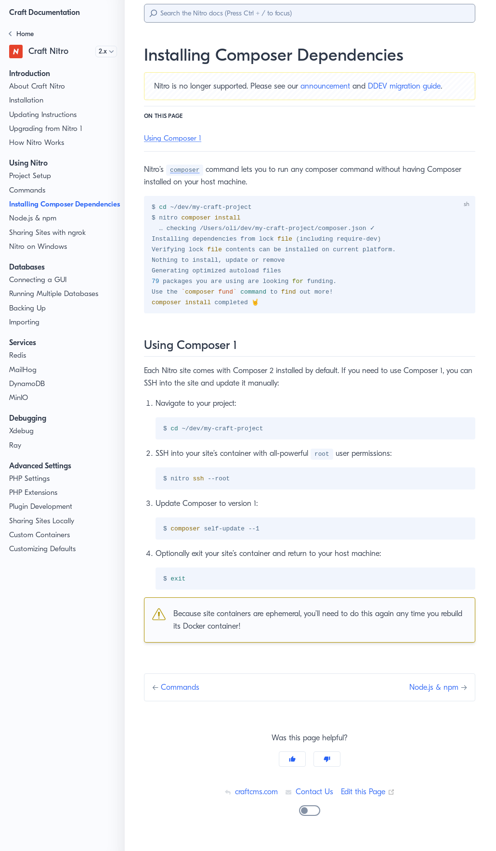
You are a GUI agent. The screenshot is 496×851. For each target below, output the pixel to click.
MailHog (22, 380)
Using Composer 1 (174, 138)
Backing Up (28, 318)
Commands (28, 190)
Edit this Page (368, 796)
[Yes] (292, 763)
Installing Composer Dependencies (44, 209)
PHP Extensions (35, 503)
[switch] (309, 815)
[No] (326, 763)
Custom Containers (40, 545)
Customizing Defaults (43, 559)
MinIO (19, 408)
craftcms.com (249, 796)
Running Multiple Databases (55, 304)
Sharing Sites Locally (43, 531)
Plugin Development (42, 517)
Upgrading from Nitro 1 (46, 129)
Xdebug (21, 442)
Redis (18, 366)
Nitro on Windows (37, 257)
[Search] (309, 13)
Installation (26, 100)
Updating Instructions (43, 115)
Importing (24, 332)
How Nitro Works (36, 143)
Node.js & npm (33, 229)
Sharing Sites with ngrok (48, 243)
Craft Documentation (47, 12)
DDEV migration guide (413, 86)
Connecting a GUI (38, 290)
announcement (332, 86)
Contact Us (309, 796)
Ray (15, 455)
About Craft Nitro (36, 86)
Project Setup (31, 176)
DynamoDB (28, 394)
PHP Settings (30, 489)
